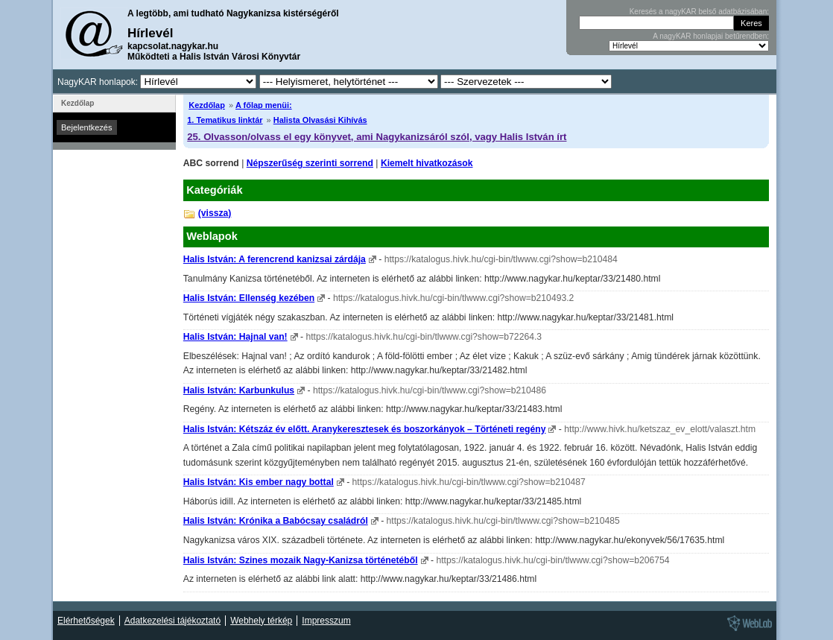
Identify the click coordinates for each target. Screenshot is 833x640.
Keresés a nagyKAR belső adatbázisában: (699, 11)
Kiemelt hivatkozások (427, 163)
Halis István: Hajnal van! (235, 337)
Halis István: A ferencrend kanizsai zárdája (274, 259)
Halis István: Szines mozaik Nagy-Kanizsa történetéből (300, 560)
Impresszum (326, 620)
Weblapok (212, 236)
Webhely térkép (261, 620)
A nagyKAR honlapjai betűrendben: (711, 36)
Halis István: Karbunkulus (238, 390)
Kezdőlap (207, 105)
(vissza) (215, 213)
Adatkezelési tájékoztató (172, 620)
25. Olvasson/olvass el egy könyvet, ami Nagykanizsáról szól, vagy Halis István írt (376, 136)
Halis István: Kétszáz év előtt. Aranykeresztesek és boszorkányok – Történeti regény (364, 429)
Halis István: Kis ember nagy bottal (258, 482)
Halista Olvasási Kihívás (320, 119)
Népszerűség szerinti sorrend (310, 163)
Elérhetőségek (86, 620)
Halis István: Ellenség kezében (248, 298)
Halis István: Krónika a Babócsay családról (275, 521)
